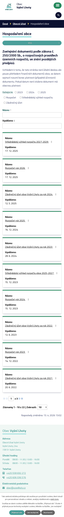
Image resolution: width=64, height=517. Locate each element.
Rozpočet (11, 97)
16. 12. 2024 (11, 230)
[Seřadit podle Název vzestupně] (10, 109)
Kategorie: (7, 92)
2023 (20, 92)
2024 (31, 92)
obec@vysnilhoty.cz (16, 488)
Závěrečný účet (14, 102)
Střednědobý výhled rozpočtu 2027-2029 (29, 142)
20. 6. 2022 (11, 387)
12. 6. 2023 (11, 335)
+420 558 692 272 (16, 473)
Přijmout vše (17, 512)
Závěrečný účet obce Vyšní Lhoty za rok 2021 (31, 378)
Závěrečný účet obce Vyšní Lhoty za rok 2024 (31, 194)
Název (5, 110)
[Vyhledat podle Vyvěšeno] (32, 126)
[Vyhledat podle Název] (32, 115)
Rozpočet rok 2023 (17, 352)
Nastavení (48, 512)
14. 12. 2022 (11, 361)
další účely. (55, 499)
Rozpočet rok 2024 (17, 300)
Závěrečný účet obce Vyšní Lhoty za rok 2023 (31, 247)
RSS (44, 43)
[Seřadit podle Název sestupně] (10, 110)
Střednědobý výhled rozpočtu (37, 97)
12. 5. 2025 (11, 204)
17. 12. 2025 (11, 151)
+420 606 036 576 (16, 477)
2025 (43, 92)
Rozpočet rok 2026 (17, 168)
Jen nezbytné (32, 512)
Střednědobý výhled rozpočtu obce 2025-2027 (32, 273)
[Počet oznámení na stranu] (42, 407)
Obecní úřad (19, 23)
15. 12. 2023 (11, 282)
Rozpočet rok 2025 (17, 221)
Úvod (5, 23)
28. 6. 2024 (11, 256)
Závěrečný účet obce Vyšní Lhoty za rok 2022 (31, 326)
